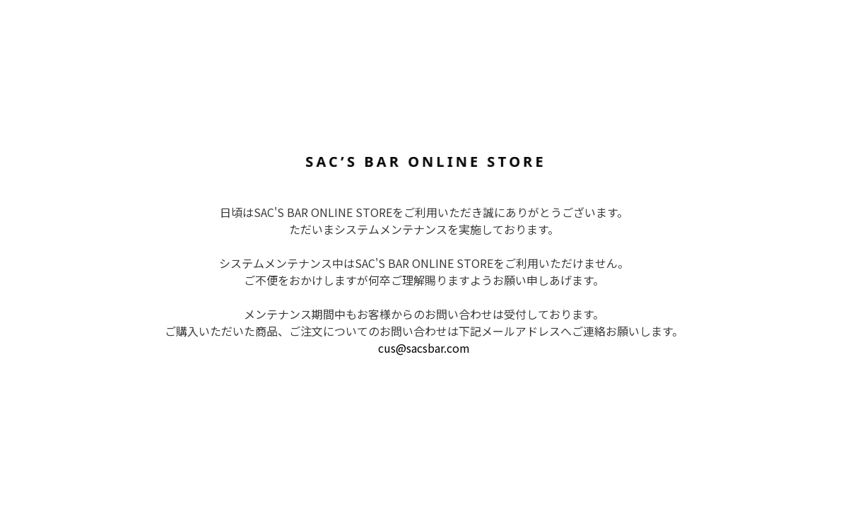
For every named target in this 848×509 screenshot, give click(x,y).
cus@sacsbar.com (424, 347)
